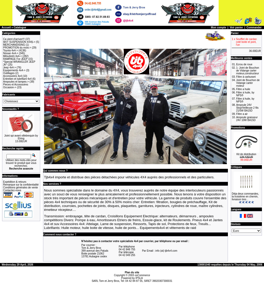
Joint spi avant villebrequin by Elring (21, 137)
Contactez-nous (12, 190)
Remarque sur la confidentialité (21, 184)
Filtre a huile (243, 89)
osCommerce (142, 275)
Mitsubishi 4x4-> (12, 56)
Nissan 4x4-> (10, 53)
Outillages (8, 73)
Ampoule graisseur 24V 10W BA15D (247, 119)
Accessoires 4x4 (12, 76)
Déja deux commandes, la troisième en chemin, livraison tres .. (245, 196)
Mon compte (218, 27)
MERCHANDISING (14, 44)
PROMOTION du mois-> (17, 47)
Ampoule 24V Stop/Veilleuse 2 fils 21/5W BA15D (247, 107)
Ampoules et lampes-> (16, 81)
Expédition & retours (14, 181)
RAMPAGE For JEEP (15, 59)
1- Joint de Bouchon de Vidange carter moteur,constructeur (247, 70)
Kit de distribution (246, 154)
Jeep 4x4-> (9, 67)
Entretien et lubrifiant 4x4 (17, 78)
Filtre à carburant (246, 76)
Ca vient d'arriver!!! (14, 39)
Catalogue (20, 27)
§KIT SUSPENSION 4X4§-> (19, 42)
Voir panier (236, 27)
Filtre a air (242, 114)
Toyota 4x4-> (10, 50)
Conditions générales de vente (20, 187)
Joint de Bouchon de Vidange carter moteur (248, 83)
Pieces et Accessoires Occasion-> (15, 86)
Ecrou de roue (244, 64)
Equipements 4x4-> (14, 70)
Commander (253, 27)
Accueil (6, 27)
